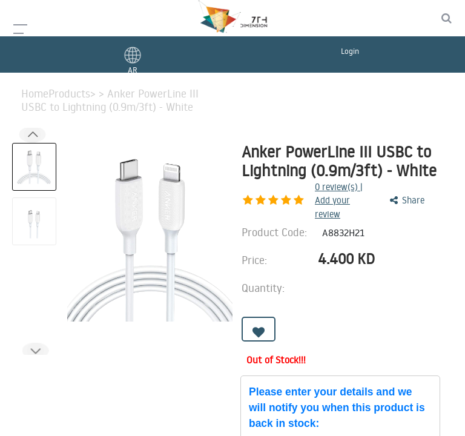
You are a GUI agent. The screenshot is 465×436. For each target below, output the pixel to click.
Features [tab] (127, 367)
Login (350, 51)
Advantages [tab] (207, 367)
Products (69, 94)
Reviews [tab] (353, 367)
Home (34, 94)
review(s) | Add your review (307, 191)
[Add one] (388, 277)
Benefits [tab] (285, 367)
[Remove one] (354, 277)
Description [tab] (48, 367)
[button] (35, 350)
